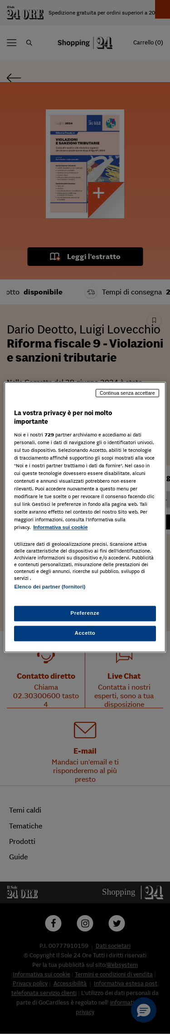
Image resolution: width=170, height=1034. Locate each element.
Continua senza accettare (127, 393)
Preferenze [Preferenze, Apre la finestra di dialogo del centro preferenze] (85, 613)
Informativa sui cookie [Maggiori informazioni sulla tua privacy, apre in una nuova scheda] (60, 527)
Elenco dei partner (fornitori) (49, 586)
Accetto (85, 633)
